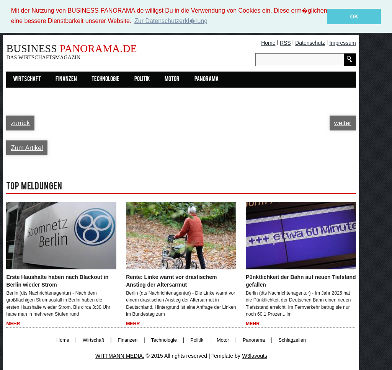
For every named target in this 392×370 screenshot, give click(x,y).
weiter (342, 122)
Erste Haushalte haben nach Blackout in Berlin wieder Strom (57, 280)
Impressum (342, 42)
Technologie (105, 79)
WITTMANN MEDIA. (119, 355)
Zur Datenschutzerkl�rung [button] (170, 21)
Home (268, 42)
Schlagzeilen (292, 339)
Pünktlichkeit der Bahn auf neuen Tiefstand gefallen (301, 280)
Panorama (206, 79)
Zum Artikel (27, 147)
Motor (172, 79)
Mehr (13, 323)
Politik (142, 79)
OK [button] (354, 16)
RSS (285, 42)
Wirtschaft (27, 79)
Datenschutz (310, 42)
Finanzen (66, 79)
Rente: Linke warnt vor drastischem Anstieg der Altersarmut (171, 280)
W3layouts (254, 355)
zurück (20, 122)
